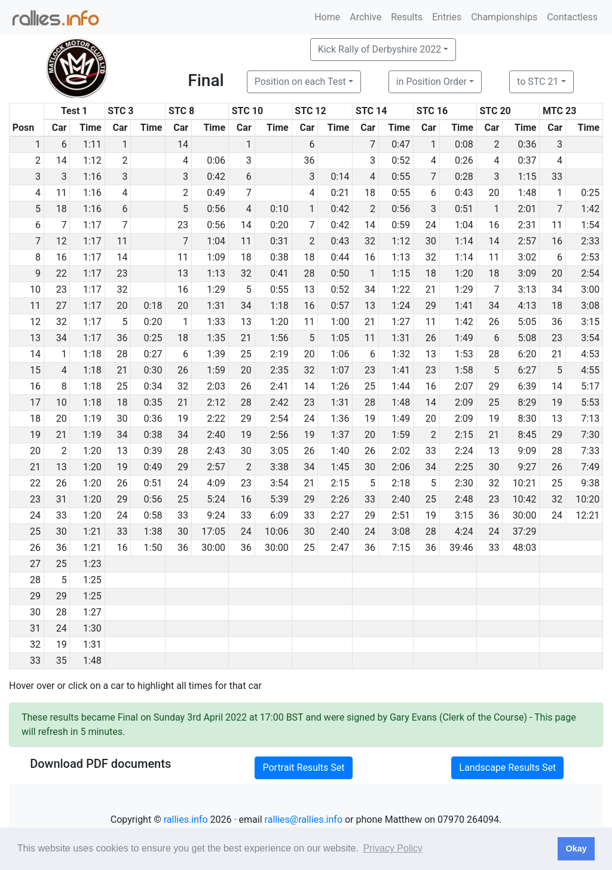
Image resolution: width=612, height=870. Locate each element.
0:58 (153, 515)
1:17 (92, 225)
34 (370, 289)
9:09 (527, 451)
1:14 (464, 241)
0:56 (216, 209)
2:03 (216, 386)
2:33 (590, 241)
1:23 (92, 563)
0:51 (464, 209)
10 (61, 402)
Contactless (572, 17)
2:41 (279, 386)
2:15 (464, 434)
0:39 (153, 451)
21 (431, 289)
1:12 (92, 160)
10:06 (277, 531)
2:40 (216, 434)
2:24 (464, 451)
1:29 (216, 289)
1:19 (92, 418)
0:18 (153, 305)
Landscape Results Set (507, 767)
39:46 (461, 547)
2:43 (216, 451)
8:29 (527, 402)
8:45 (527, 434)
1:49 (464, 338)
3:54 (590, 338)
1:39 (216, 354)
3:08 (590, 305)
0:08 (464, 144)
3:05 (279, 451)
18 (370, 192)
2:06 (400, 467)
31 (61, 499)
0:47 (400, 144)
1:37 (340, 434)
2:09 (464, 402)
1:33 (216, 321)
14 (183, 144)
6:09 (279, 515)
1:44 (400, 386)
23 (183, 225)
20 (493, 192)
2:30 (464, 483)
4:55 (590, 370)
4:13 (527, 305)
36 (309, 160)
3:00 (590, 289)
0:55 (400, 176)
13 (183, 273)
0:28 (464, 176)
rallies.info (186, 819)
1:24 (400, 305)
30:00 (525, 515)
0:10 (279, 209)
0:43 (464, 192)
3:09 (527, 273)
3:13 (527, 289)
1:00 (340, 321)
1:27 (400, 321)
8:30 (527, 418)
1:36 (340, 418)
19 (557, 402)
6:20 (527, 354)
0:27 (153, 354)
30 (431, 241)
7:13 (590, 418)
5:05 (527, 321)
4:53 (590, 354)
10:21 (525, 483)
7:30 (590, 434)
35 (61, 660)
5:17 (590, 386)
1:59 (216, 370)
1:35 (216, 338)
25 (246, 354)
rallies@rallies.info (303, 819)
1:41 (464, 305)
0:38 (279, 257)
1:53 (464, 354)
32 (370, 241)
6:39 (527, 386)
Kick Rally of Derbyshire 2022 (379, 49)
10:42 (525, 499)
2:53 (590, 257)
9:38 (590, 483)
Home (327, 17)
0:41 (279, 273)
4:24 (464, 531)
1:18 (279, 305)
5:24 (216, 499)
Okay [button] (575, 848)
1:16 (92, 176)
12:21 (587, 515)
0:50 (340, 273)
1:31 (216, 305)
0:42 (216, 176)
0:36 (527, 144)
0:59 (400, 225)
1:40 (340, 451)
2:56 (279, 434)
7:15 (400, 547)
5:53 (590, 402)
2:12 (216, 402)
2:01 (527, 209)
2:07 (464, 386)
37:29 (525, 531)
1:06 (340, 354)
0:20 (279, 225)
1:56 (279, 338)
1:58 (464, 370)
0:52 (400, 160)
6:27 (527, 370)
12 (61, 241)
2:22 (216, 418)
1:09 (216, 257)
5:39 (279, 499)
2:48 (464, 499)
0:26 (464, 160)
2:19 (279, 354)
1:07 (340, 370)
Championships (504, 17)
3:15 (590, 321)
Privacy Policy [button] (393, 848)
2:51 (400, 515)
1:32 (400, 354)
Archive (365, 17)
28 (309, 273)
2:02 (400, 451)
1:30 (92, 628)
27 (61, 305)
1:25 (92, 580)
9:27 (527, 467)
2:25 (464, 467)
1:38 (153, 531)
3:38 (279, 467)
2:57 (527, 241)
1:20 (464, 273)
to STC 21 (537, 81)
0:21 (340, 192)
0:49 (216, 192)
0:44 (340, 257)
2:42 (279, 402)
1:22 (400, 289)
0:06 (216, 160)
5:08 (527, 338)
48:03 (525, 547)
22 (61, 273)
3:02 (527, 257)
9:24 (216, 515)
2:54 (590, 273)
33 (557, 176)
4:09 (216, 483)
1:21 (92, 531)
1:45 (340, 467)
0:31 (279, 241)
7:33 (590, 451)
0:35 (153, 402)
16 (493, 225)
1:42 (590, 209)
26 (493, 321)
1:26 (340, 386)
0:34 (153, 386)
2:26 (340, 499)
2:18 (400, 483)
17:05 (213, 531)
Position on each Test (300, 81)
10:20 (587, 499)
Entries (446, 17)
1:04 (464, 225)
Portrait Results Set (303, 767)
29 (431, 305)
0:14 (340, 176)
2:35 (279, 370)
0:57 (340, 305)
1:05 (340, 338)
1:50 (153, 547)
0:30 (153, 370)
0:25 (590, 192)
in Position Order (431, 81)
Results (407, 17)
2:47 (340, 547)
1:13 (400, 257)
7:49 (590, 467)
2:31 (527, 225)
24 (431, 225)
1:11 (92, 144)
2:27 (340, 515)
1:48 (527, 192)
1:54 (590, 225)
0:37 (527, 160)
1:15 (527, 176)
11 (61, 192)
